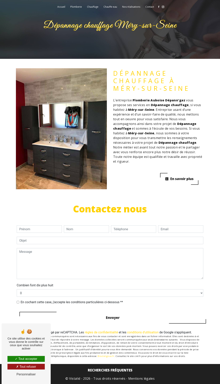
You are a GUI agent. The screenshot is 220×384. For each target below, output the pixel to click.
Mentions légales (141, 378)
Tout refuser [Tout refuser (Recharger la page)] (26, 366)
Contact (149, 6)
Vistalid (74, 378)
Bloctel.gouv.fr (106, 356)
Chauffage (92, 6)
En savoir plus (179, 179)
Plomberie (76, 6)
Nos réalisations (131, 6)
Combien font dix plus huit (35, 285)
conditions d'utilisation (143, 332)
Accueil (61, 6)
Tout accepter (26, 358)
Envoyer (113, 317)
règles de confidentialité (101, 332)
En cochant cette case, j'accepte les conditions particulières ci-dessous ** (72, 302)
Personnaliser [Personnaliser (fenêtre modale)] (26, 374)
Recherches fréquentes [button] (110, 370)
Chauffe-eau (110, 6)
